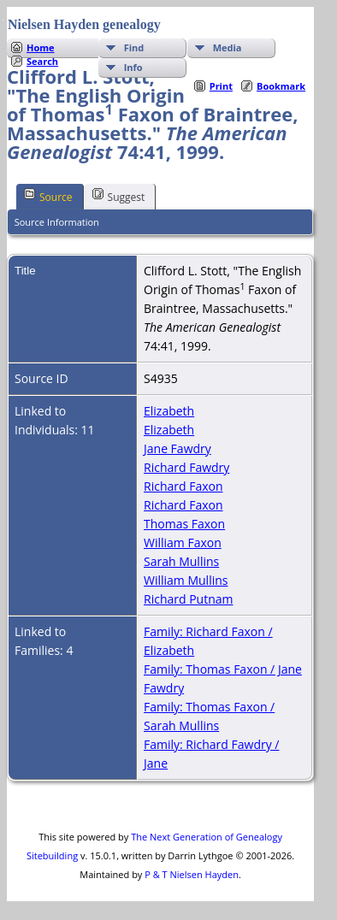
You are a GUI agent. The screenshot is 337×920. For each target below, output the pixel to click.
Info (133, 67)
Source (48, 195)
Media (227, 47)
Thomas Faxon (184, 524)
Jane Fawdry (177, 448)
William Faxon (183, 542)
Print (221, 86)
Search (42, 61)
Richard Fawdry (186, 467)
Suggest (118, 195)
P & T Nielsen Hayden (192, 874)
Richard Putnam (189, 599)
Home (41, 47)
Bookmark (281, 86)
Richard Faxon (183, 486)
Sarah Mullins (181, 561)
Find (134, 47)
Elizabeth (169, 411)
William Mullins (186, 580)
